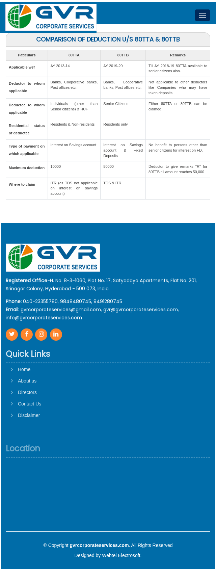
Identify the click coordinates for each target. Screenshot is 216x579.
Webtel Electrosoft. (121, 555)
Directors (27, 414)
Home (24, 391)
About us (27, 402)
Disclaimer (29, 437)
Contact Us (29, 425)
